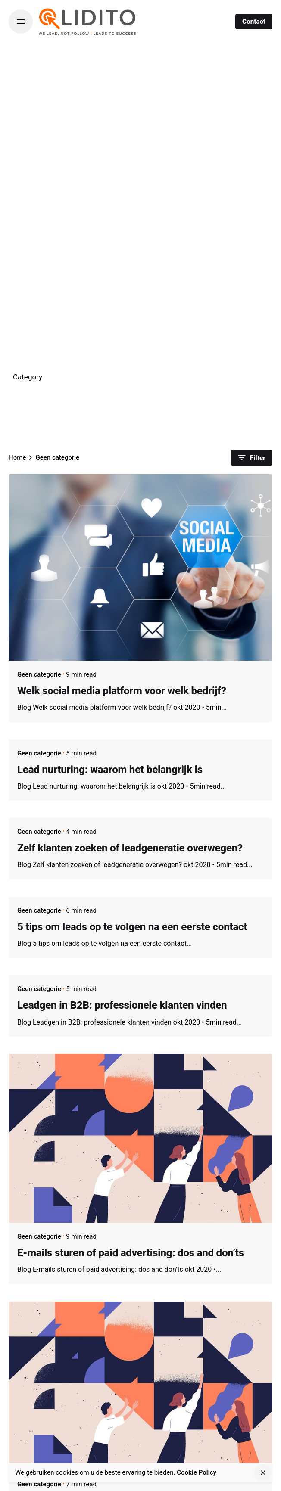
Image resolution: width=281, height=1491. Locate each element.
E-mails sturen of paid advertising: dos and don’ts (130, 1253)
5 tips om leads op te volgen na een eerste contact (132, 927)
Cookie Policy (196, 1472)
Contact (253, 21)
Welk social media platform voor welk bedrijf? (121, 691)
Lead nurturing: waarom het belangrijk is (110, 770)
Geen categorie (39, 674)
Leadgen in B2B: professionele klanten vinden (122, 1005)
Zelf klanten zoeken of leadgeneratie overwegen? (130, 848)
